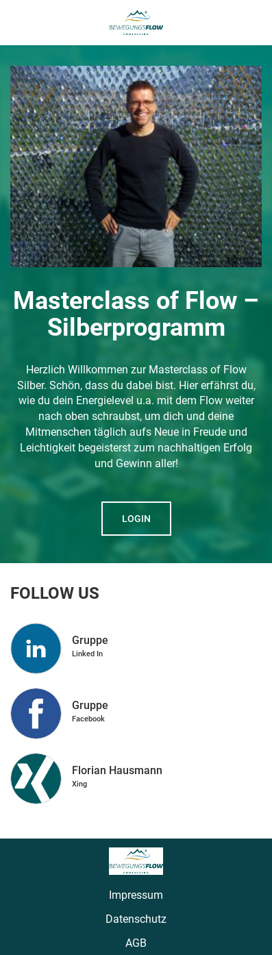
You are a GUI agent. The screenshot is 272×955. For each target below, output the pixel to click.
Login (136, 518)
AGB (136, 943)
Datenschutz (136, 919)
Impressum (136, 895)
